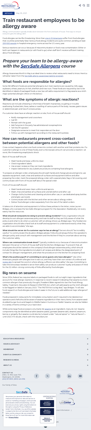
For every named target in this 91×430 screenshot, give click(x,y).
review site (7, 262)
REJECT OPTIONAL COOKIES (47, 411)
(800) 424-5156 (19, 379)
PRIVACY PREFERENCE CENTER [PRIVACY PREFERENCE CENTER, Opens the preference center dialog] (47, 419)
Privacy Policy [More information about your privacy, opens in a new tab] (13, 417)
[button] (84, 5)
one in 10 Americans (53, 38)
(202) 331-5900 (7, 379)
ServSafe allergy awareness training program (44, 76)
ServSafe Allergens (40, 65)
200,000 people (9, 43)
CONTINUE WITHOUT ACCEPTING (49, 397)
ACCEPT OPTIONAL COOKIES (47, 403)
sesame (48, 309)
